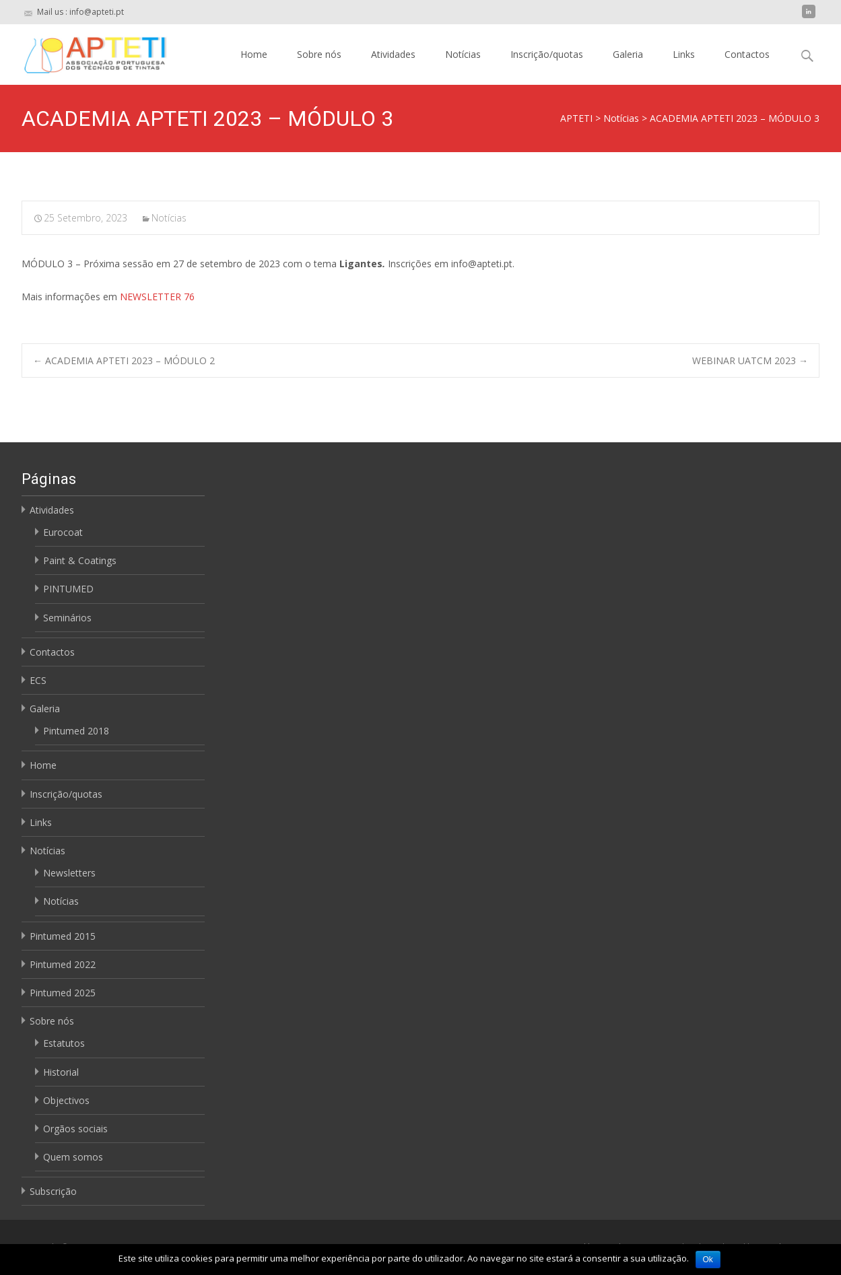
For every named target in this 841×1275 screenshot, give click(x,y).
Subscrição (53, 1191)
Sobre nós (319, 54)
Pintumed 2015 (63, 936)
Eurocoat (63, 532)
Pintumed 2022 (63, 964)
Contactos (747, 54)
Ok (708, 1259)
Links (684, 54)
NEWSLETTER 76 (157, 296)
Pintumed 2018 (76, 730)
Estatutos (64, 1043)
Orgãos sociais (75, 1128)
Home (253, 54)
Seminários (67, 617)
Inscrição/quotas (546, 54)
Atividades (393, 54)
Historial (61, 1072)
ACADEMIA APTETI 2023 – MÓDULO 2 (124, 360)
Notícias (463, 54)
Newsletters (69, 872)
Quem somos (73, 1156)
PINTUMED (68, 588)
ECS (38, 680)
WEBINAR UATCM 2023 (750, 360)
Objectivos (66, 1100)
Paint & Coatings (79, 560)
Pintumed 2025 (63, 992)
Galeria (628, 54)
